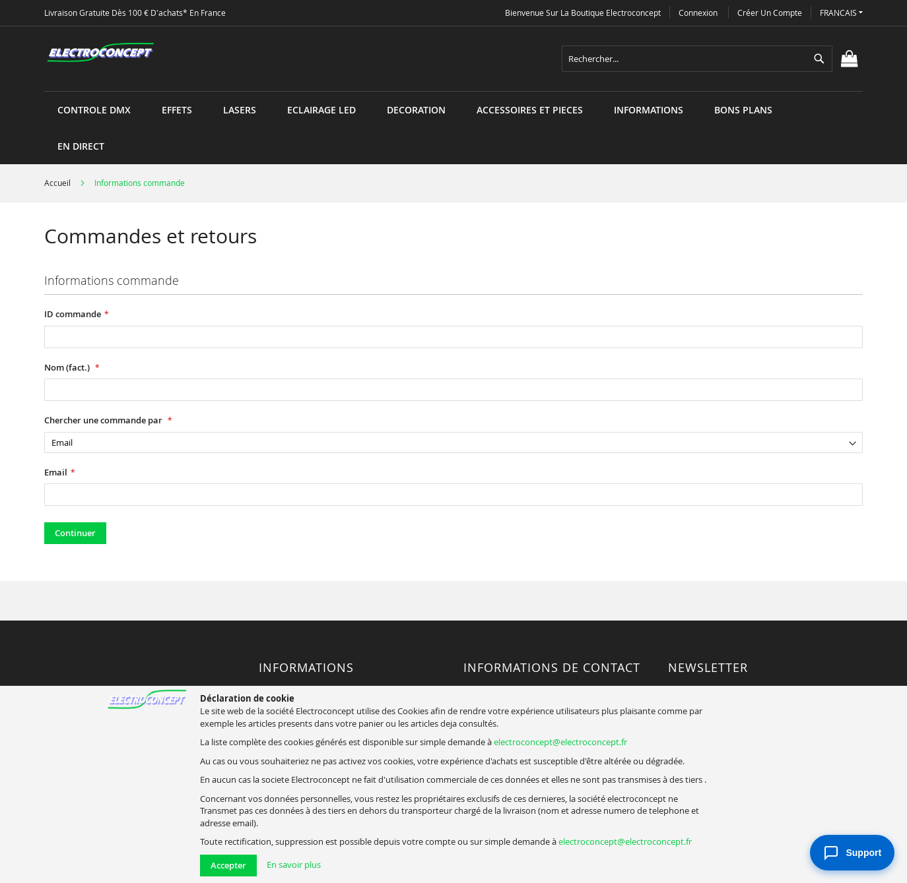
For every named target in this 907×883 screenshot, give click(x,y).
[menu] (453, 91)
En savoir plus (294, 864)
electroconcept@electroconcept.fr (560, 742)
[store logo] (100, 53)
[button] (841, 13)
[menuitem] (94, 109)
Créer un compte (769, 12)
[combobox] (697, 59)
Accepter (228, 865)
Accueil (58, 182)
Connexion (698, 12)
